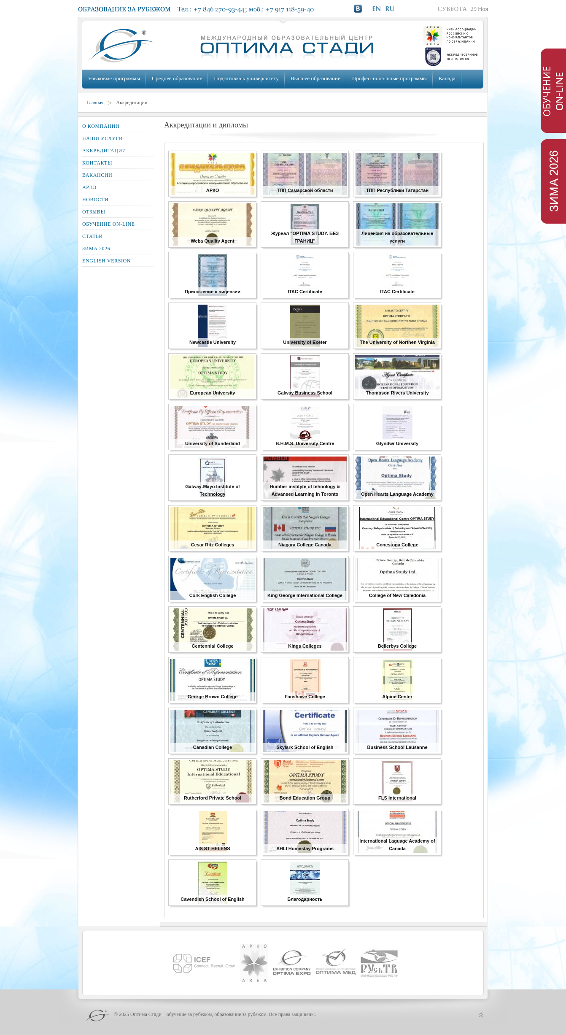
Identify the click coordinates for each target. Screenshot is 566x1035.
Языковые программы (114, 78)
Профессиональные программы (389, 78)
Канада (447, 78)
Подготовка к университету (246, 78)
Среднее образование (177, 78)
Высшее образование (315, 78)
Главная (94, 102)
